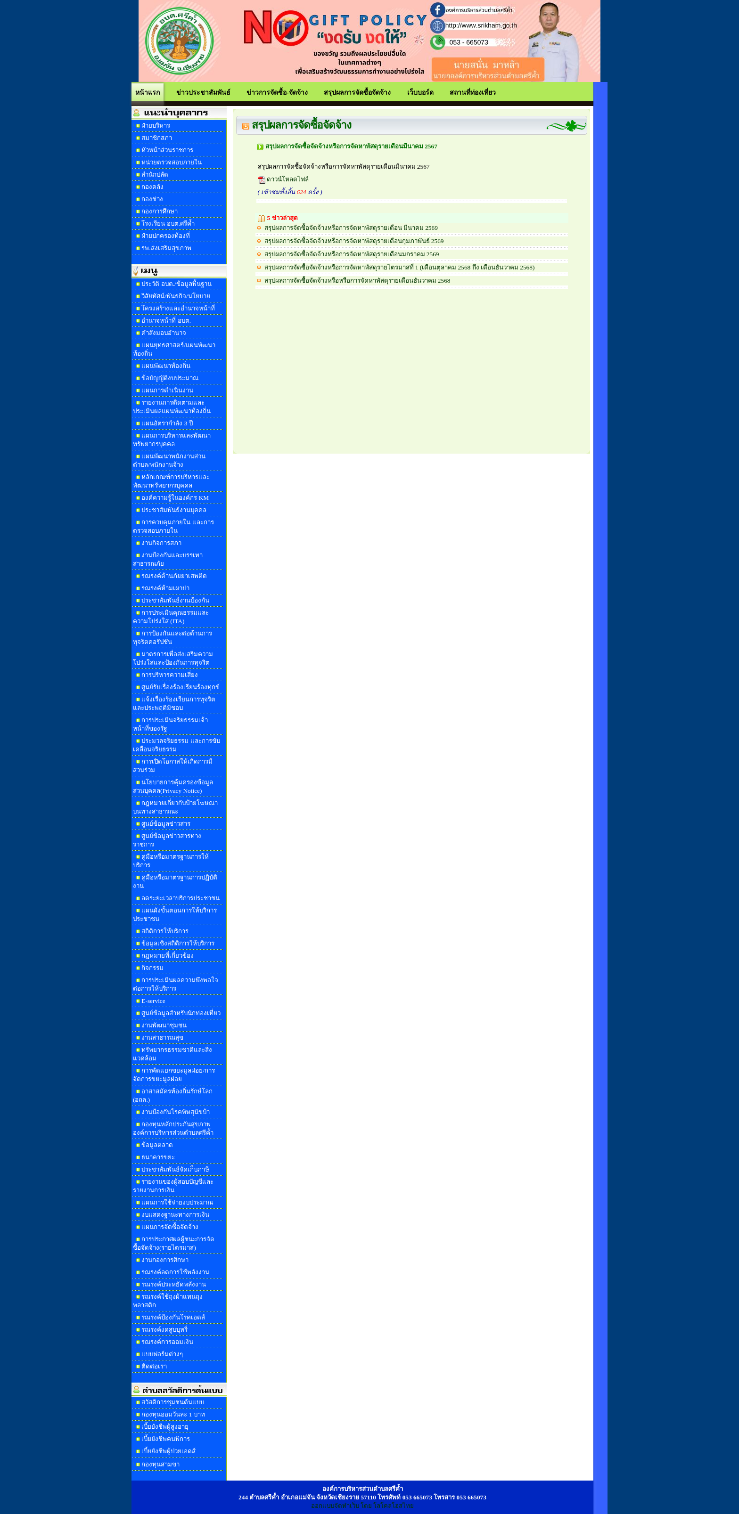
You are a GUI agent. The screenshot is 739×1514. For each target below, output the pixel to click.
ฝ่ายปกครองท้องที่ (165, 235)
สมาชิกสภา (156, 137)
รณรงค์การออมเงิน (167, 1341)
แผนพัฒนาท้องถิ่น (165, 365)
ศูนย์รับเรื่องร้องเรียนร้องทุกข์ (180, 687)
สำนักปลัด (154, 174)
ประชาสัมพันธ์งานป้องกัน (175, 600)
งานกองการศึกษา (165, 1259)
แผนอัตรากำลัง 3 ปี (166, 423)
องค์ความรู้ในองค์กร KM (175, 497)
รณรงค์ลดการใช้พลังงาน (175, 1272)
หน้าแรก (147, 92)
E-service (153, 1000)
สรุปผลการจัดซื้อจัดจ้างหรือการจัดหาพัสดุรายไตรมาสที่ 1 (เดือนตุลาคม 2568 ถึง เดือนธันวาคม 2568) (399, 267)
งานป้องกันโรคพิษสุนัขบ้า (175, 1111)
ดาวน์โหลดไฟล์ (283, 179)
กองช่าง (152, 199)
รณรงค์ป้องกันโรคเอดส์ (173, 1317)
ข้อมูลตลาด (157, 1144)
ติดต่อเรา (154, 1366)
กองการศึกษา (159, 211)
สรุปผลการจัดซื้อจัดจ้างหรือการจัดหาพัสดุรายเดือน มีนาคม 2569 (351, 227)
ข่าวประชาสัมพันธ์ (203, 92)
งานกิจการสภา (161, 542)
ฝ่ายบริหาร (155, 125)
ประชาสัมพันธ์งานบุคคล (173, 509)
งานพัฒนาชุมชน (164, 1025)
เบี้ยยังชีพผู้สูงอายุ (165, 1426)
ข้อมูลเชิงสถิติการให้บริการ (177, 943)
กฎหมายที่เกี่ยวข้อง (167, 955)
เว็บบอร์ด (420, 92)
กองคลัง (152, 186)
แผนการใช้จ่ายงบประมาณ (177, 1202)
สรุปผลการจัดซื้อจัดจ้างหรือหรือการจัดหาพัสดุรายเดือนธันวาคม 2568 (357, 280)
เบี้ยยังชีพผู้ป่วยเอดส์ (168, 1451)
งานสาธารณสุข (162, 1037)
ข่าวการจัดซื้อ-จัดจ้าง (277, 92)
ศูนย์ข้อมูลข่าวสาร (165, 823)
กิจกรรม (152, 967)
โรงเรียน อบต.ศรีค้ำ (168, 223)
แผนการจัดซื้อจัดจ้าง (169, 1226)
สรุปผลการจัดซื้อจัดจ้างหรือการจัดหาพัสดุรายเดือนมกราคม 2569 (351, 254)
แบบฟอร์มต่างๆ (162, 1354)
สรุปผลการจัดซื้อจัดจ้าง (357, 92)
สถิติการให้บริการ (165, 931)
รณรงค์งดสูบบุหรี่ (164, 1329)
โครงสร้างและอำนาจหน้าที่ (178, 308)
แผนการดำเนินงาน (167, 390)
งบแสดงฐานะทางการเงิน (175, 1214)
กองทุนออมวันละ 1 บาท (173, 1414)
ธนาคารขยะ (158, 1157)
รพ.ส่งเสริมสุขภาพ (166, 248)
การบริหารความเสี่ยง (169, 674)
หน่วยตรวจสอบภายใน (171, 162)
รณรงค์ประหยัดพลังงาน (173, 1284)
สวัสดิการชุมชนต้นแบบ (172, 1402)
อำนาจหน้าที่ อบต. (166, 320)
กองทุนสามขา (160, 1464)
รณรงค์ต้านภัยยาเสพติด (174, 575)
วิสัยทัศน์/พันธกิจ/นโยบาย (175, 296)
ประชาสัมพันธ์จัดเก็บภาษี (175, 1169)
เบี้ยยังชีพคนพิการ (165, 1438)
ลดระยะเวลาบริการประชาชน (180, 898)
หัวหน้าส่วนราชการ (167, 150)
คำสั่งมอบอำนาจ (163, 332)
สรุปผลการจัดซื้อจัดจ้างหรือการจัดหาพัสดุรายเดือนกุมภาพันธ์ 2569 (354, 240)
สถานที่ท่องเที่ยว (473, 92)
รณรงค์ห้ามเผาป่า (165, 588)
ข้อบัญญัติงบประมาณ (169, 378)
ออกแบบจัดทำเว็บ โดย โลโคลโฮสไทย (362, 1505)
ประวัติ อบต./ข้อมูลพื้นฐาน (176, 283)
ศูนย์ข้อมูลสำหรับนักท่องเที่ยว (181, 1013)
